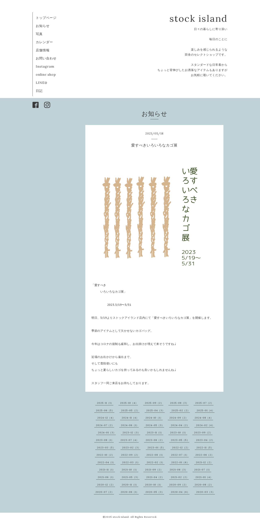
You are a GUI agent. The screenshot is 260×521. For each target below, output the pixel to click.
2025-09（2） (154, 402)
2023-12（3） (131, 432)
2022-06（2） (204, 454)
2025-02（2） (180, 410)
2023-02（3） (131, 447)
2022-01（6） (180, 462)
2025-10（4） (129, 402)
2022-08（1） (155, 454)
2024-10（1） (154, 417)
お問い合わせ (46, 58)
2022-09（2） (130, 454)
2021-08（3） (178, 469)
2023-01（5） (156, 447)
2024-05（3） (155, 425)
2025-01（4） (205, 410)
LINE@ (41, 83)
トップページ (46, 18)
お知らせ (43, 26)
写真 (39, 34)
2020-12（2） (106, 484)
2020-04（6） (180, 491)
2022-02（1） (156, 462)
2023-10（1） (178, 432)
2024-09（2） (178, 417)
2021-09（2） (154, 469)
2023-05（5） (180, 439)
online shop (46, 74)
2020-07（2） (104, 491)
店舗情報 (43, 50)
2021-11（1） (107, 469)
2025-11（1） (105, 402)
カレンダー (44, 42)
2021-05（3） (131, 477)
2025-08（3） (179, 402)
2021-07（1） (202, 469)
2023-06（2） (155, 439)
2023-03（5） (106, 447)
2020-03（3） (205, 491)
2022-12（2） (181, 447)
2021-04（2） (155, 477)
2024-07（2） (105, 425)
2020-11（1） (130, 484)
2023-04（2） (205, 439)
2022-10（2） (105, 454)
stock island (198, 18)
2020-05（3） (154, 491)
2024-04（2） (180, 425)
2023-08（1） (105, 439)
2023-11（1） (155, 432)
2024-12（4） (106, 417)
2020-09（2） (178, 484)
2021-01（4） (204, 477)
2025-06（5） (105, 410)
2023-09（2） (203, 432)
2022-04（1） (106, 462)
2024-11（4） (130, 417)
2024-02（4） (205, 425)
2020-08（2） (204, 484)
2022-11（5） (204, 447)
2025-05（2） (130, 410)
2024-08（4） (204, 417)
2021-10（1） (130, 469)
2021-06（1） (106, 477)
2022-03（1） (131, 462)
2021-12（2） (204, 462)
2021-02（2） (180, 477)
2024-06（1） (130, 425)
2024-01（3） (107, 432)
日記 (39, 91)
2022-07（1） (180, 454)
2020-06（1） (130, 491)
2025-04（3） (155, 410)
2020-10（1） (153, 484)
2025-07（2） (204, 402)
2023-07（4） (129, 439)
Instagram (45, 66)
